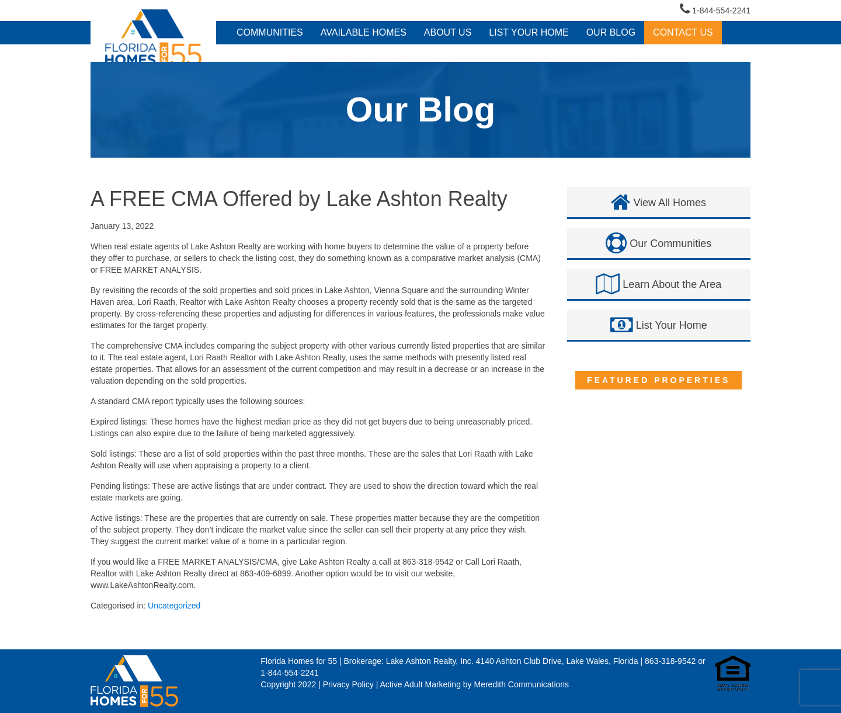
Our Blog (610, 32)
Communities (270, 32)
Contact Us (683, 32)
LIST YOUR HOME (528, 32)
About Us (448, 32)
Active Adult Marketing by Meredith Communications (474, 684)
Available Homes (363, 32)
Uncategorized (174, 605)
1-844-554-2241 (715, 8)
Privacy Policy (348, 684)
